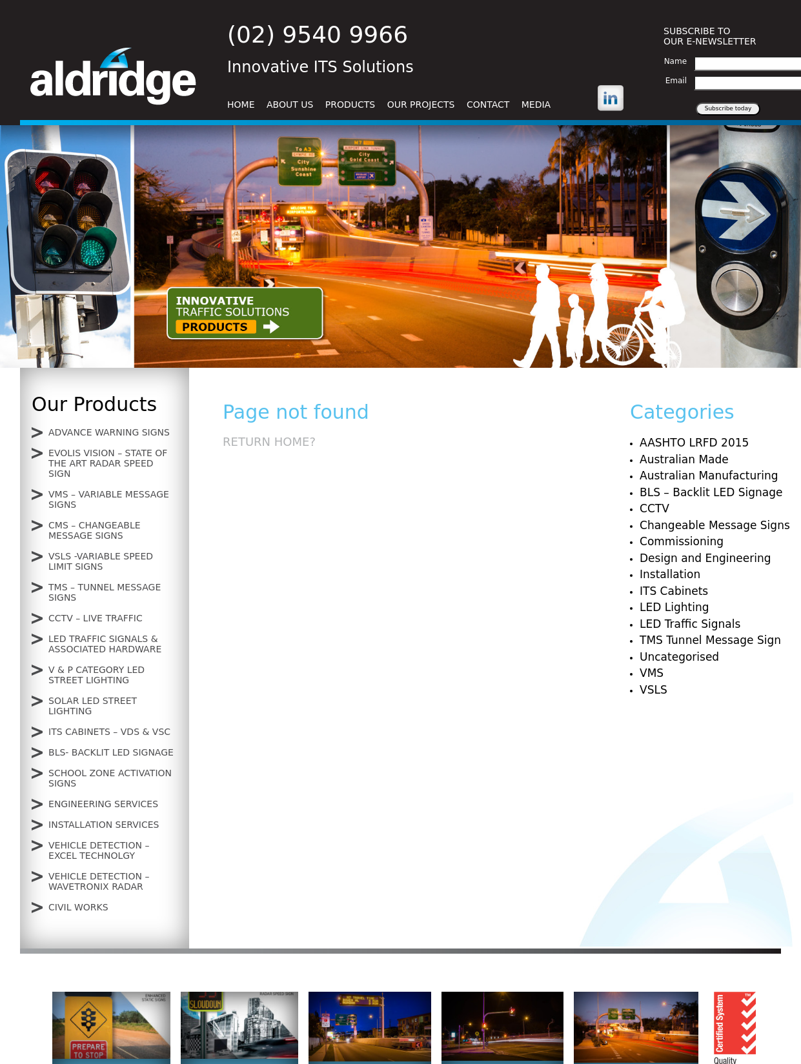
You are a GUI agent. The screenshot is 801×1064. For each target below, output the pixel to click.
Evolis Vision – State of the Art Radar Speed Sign (107, 463)
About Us (290, 104)
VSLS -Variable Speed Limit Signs (100, 561)
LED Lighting (674, 607)
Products (350, 104)
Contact (488, 104)
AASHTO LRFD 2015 (694, 442)
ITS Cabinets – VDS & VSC (109, 732)
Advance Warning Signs (109, 432)
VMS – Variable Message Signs (108, 499)
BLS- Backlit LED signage (111, 752)
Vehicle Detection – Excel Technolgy (98, 850)
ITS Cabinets (674, 591)
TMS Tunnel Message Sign (710, 640)
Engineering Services (103, 804)
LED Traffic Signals (690, 623)
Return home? (269, 441)
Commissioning (682, 541)
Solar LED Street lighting (92, 706)
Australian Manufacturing (709, 475)
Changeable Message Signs (715, 525)
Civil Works (78, 907)
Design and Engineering (705, 558)
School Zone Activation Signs (110, 778)
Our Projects (421, 104)
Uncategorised (679, 656)
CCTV (654, 508)
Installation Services (103, 824)
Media (536, 104)
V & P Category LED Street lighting (96, 675)
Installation (670, 574)
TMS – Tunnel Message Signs (104, 592)
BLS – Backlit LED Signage (711, 492)
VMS (652, 673)
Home (240, 104)
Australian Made (684, 459)
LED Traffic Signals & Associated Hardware (104, 644)
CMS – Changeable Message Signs (94, 530)
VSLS (653, 689)
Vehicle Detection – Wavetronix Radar (98, 881)
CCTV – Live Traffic (95, 618)
